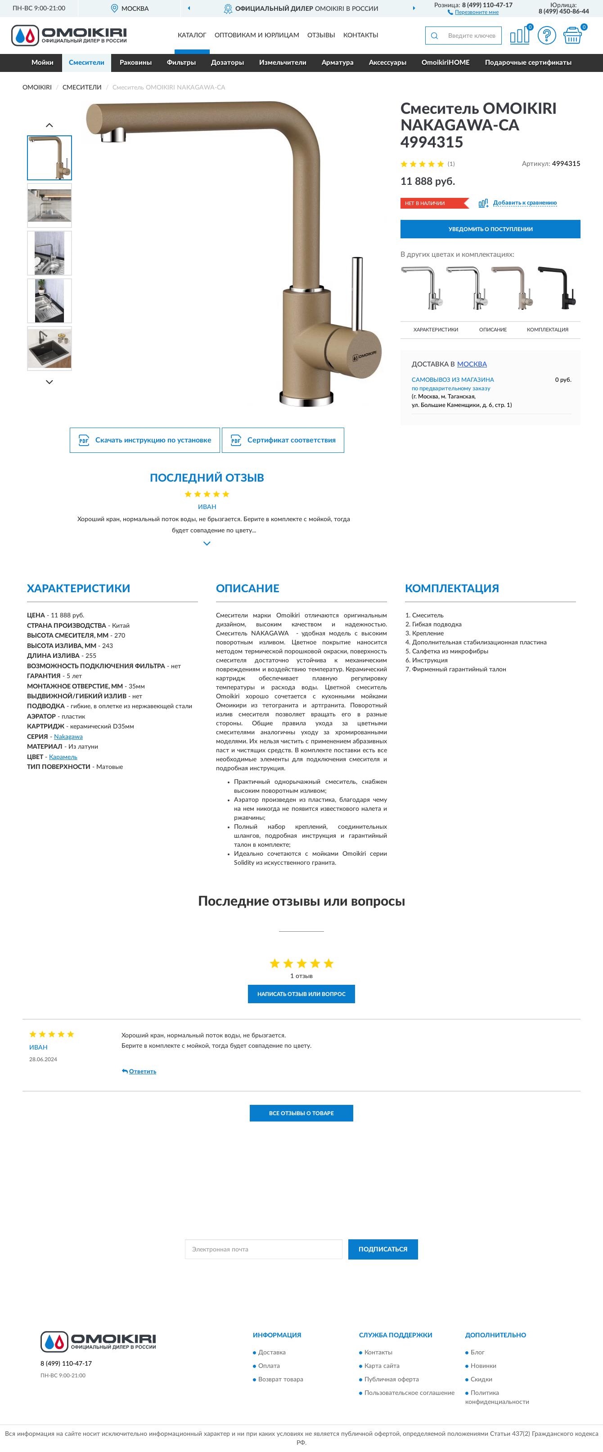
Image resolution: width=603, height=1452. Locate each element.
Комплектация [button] (547, 329)
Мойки (43, 62)
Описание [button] (493, 329)
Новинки (483, 1366)
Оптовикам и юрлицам (257, 35)
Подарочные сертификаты (528, 62)
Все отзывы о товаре (301, 1113)
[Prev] (49, 124)
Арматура (338, 62)
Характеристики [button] (436, 329)
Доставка (272, 1353)
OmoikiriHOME (446, 62)
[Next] (49, 382)
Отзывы (321, 35)
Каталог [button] (192, 35)
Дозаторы (227, 62)
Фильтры (181, 62)
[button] (473, 11)
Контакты (360, 35)
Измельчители (282, 62)
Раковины (136, 62)
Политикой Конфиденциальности (299, 1270)
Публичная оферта (391, 1380)
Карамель (63, 757)
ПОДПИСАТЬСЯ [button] (383, 1249)
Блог (478, 1353)
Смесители (86, 62)
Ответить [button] (139, 1071)
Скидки (481, 1380)
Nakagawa (68, 737)
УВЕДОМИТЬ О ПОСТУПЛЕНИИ (491, 229)
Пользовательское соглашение (409, 1393)
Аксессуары (387, 62)
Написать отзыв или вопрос (301, 994)
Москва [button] (472, 364)
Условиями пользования (378, 1270)
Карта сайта (382, 1366)
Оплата (269, 1366)
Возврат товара (280, 1380)
